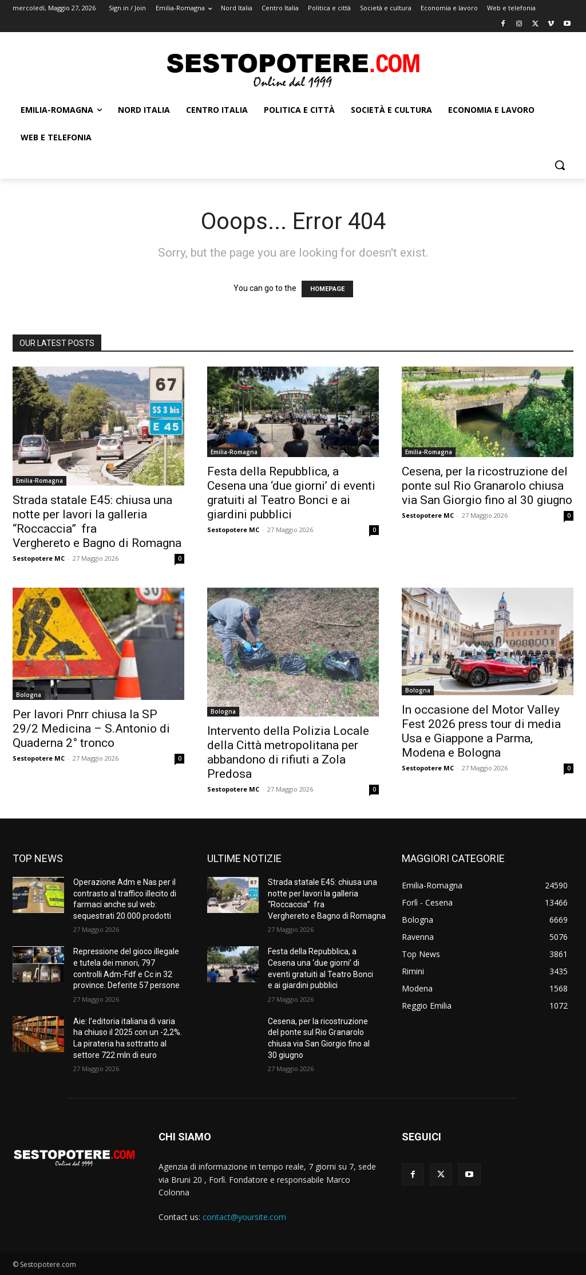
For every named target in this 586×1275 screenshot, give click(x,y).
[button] (559, 165)
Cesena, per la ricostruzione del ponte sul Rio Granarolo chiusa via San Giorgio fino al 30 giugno (487, 486)
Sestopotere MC (39, 558)
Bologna (28, 695)
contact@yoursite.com (244, 1216)
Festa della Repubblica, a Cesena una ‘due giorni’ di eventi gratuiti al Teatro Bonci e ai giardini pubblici (291, 493)
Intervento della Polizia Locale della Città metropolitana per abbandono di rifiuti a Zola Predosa (288, 752)
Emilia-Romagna (39, 481)
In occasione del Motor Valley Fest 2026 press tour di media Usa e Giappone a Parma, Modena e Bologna (481, 731)
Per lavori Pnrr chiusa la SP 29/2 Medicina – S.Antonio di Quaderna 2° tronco (91, 728)
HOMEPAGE (327, 289)
